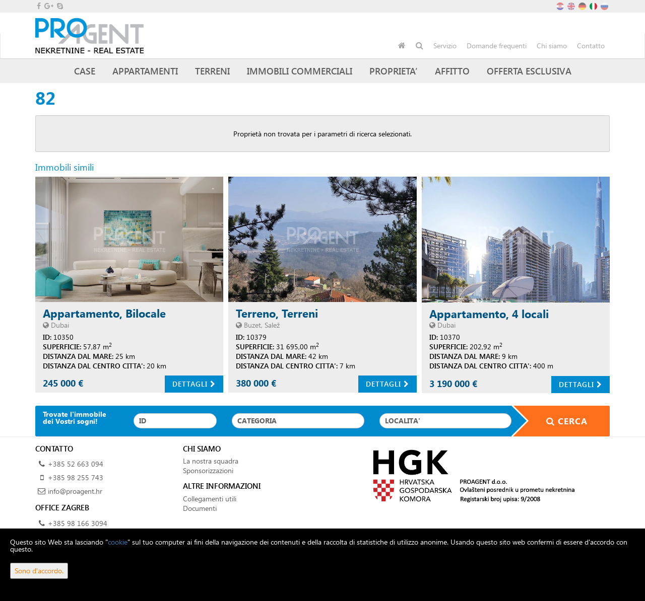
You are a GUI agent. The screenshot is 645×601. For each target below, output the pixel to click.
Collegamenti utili (209, 498)
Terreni (212, 70)
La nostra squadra (210, 461)
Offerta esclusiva (529, 70)
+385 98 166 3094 (77, 523)
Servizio (445, 45)
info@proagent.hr (75, 491)
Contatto (591, 45)
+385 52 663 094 (75, 464)
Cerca (561, 421)
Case (84, 70)
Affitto (452, 70)
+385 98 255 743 (75, 477)
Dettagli (194, 384)
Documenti (200, 508)
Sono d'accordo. (39, 570)
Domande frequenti (497, 45)
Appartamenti (145, 70)
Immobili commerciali (299, 70)
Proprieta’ (393, 70)
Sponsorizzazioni (208, 470)
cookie (117, 542)
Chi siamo (552, 45)
